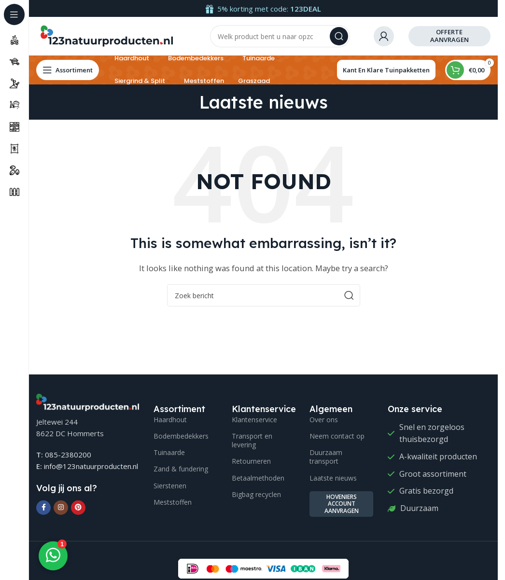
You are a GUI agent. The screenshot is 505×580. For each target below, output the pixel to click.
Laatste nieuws (333, 478)
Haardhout (170, 419)
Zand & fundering (181, 468)
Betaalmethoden (258, 478)
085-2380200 (68, 454)
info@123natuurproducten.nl (91, 466)
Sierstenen (170, 485)
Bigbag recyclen (256, 494)
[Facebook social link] (43, 507)
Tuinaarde (169, 452)
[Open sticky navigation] (67, 70)
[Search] (280, 36)
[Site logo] (106, 35)
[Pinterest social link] (78, 507)
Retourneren (251, 461)
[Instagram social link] (61, 507)
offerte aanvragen (449, 36)
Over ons (323, 419)
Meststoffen (173, 502)
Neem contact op (337, 436)
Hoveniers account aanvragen (341, 504)
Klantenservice (254, 419)
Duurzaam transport (325, 457)
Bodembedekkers (181, 436)
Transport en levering (252, 440)
